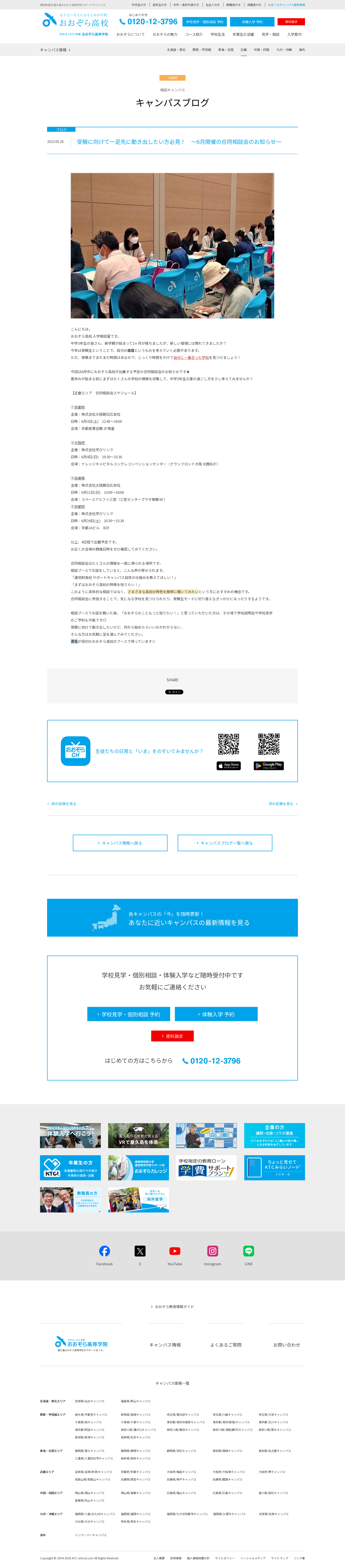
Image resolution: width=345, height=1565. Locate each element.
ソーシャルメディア (253, 1558)
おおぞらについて (130, 34)
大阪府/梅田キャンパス (181, 1472)
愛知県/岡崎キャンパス (227, 1451)
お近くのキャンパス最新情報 (286, 5)
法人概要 (159, 1558)
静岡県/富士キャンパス (90, 1451)
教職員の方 (233, 5)
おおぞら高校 (75, 24)
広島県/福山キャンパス (181, 1493)
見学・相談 (270, 34)
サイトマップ (279, 1558)
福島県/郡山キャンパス (135, 1401)
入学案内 (294, 34)
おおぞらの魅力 (165, 34)
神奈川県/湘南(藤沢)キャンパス (233, 1430)
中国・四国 (261, 49)
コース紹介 (194, 34)
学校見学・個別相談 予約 (204, 21)
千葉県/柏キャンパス (88, 1422)
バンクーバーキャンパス (90, 1535)
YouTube (175, 1263)
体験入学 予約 (252, 21)
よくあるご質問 (226, 1344)
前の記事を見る (64, 803)
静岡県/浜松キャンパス (181, 1451)
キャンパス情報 (53, 50)
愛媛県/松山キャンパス (90, 1500)
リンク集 (299, 1558)
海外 (302, 49)
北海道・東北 (176, 49)
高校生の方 (160, 5)
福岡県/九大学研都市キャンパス (187, 1514)
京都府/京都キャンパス (135, 1472)
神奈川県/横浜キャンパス (183, 1430)
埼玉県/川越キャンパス (227, 1414)
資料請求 (291, 21)
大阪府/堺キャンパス (272, 1472)
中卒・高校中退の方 (186, 5)
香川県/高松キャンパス (273, 1493)
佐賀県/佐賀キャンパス (274, 1514)
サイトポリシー (225, 1558)
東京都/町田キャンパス (90, 1430)
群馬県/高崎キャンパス (135, 1414)
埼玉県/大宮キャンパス (273, 1414)
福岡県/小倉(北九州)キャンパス (95, 1514)
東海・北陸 (226, 49)
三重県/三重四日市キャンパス (94, 1458)
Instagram (212, 1263)
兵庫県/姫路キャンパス (227, 1479)
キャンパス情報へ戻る (122, 843)
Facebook (104, 1263)
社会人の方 (213, 5)
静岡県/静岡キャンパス (135, 1451)
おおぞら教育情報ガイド (174, 1306)
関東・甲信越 (202, 49)
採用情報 (175, 1558)
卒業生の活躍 (243, 34)
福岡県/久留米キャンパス (229, 1514)
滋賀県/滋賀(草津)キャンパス (93, 1472)
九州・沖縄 (284, 49)
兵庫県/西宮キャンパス (135, 1479)
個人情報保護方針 (198, 1558)
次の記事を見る (281, 803)
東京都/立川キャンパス (273, 1422)
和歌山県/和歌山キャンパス (92, 1479)
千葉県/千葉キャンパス (135, 1422)
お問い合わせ (286, 1344)
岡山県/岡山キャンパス (90, 1493)
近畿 (244, 49)
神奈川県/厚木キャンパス (275, 1430)
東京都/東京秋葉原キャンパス (186, 1422)
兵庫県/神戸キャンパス (181, 1479)
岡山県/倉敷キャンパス (135, 1493)
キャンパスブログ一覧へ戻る (227, 843)
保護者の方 (254, 5)
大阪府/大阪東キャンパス (229, 1472)
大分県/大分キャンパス (90, 1521)
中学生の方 (139, 5)
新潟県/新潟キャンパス (90, 1437)
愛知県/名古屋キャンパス (275, 1451)
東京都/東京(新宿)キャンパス (231, 1422)
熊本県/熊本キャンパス (135, 1521)
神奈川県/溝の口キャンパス (138, 1430)
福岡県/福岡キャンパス (135, 1514)
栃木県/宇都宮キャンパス (91, 1414)
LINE (249, 1263)
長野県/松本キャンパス (135, 1437)
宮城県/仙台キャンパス (90, 1401)
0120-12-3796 (148, 22)
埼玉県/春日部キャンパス (183, 1414)
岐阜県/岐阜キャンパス (135, 1458)
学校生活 (218, 34)
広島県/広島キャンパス (227, 1493)
